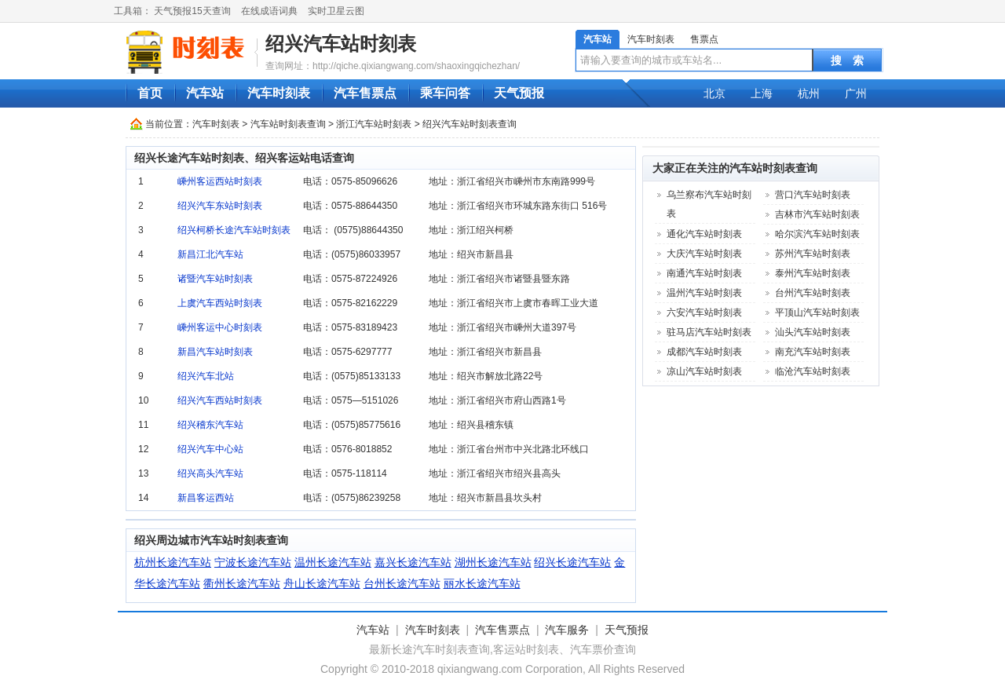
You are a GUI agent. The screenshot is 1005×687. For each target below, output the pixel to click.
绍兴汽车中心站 (210, 449)
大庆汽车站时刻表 (704, 253)
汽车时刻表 (650, 39)
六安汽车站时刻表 (704, 312)
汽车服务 (567, 629)
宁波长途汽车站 (252, 562)
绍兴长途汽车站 (572, 562)
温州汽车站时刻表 (704, 292)
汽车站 (597, 39)
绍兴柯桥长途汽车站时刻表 (234, 230)
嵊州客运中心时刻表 (219, 327)
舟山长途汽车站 (321, 583)
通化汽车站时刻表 (704, 233)
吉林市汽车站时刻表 (817, 214)
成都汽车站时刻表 (704, 351)
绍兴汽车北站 (205, 376)
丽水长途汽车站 (482, 583)
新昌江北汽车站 (210, 254)
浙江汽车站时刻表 (373, 124)
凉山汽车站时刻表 (704, 371)
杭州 (809, 93)
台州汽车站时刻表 (812, 292)
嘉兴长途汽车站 (413, 562)
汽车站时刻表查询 (288, 124)
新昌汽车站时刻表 (215, 351)
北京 (714, 93)
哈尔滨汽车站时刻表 (817, 233)
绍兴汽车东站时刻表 (219, 205)
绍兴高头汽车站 (210, 473)
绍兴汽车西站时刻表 (219, 400)
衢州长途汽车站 (241, 583)
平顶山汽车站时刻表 (817, 312)
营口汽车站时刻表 (812, 194)
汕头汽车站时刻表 (812, 332)
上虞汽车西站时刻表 (219, 303)
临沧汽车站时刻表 (812, 371)
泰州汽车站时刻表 (812, 273)
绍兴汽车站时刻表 (340, 43)
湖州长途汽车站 (493, 562)
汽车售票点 (365, 93)
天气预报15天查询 (192, 10)
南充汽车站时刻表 (812, 351)
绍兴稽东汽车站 (210, 424)
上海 (762, 93)
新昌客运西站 (205, 497)
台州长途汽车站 (402, 583)
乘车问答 (445, 93)
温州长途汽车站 (332, 562)
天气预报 (519, 93)
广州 (856, 93)
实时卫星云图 (336, 10)
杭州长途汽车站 (172, 562)
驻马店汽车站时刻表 (709, 332)
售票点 (704, 39)
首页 (150, 93)
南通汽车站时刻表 (704, 273)
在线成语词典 (269, 10)
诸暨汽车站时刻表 (215, 278)
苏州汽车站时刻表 (812, 253)
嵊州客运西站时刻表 (219, 181)
